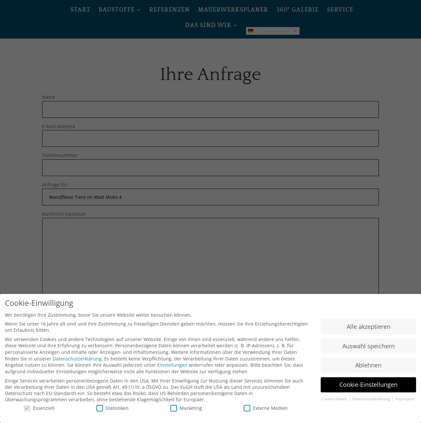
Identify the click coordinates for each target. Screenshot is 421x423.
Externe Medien (266, 408)
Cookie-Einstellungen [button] (368, 385)
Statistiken (112, 408)
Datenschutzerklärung (77, 359)
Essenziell (39, 408)
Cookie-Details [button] (335, 399)
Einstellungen (172, 365)
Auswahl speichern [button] (368, 346)
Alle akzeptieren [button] (368, 326)
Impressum (404, 399)
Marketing (186, 408)
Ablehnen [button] (368, 365)
